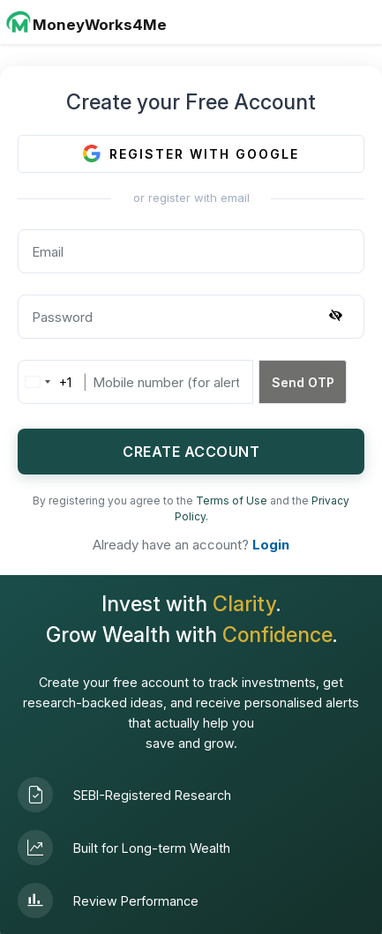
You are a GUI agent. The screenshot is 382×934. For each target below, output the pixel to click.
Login (270, 544)
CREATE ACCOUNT (191, 451)
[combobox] (45, 382)
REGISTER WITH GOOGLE (191, 153)
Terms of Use (233, 500)
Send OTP (303, 382)
